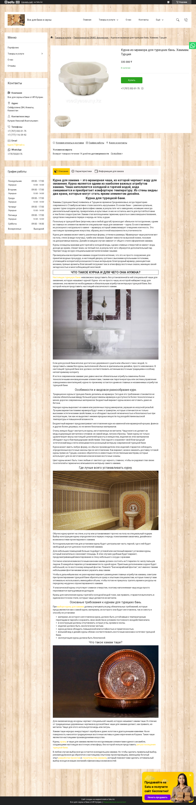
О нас (128, 20)
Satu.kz (111, 799)
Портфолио (13, 47)
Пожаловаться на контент (114, 802)
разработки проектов (69, 758)
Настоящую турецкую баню (67, 277)
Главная (87, 20)
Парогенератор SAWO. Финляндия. (91, 37)
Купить (131, 80)
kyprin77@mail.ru (16, 145)
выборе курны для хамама (70, 606)
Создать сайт (27, 2)
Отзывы (12, 66)
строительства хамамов (94, 758)
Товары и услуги (107, 20)
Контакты (144, 20)
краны (63, 741)
